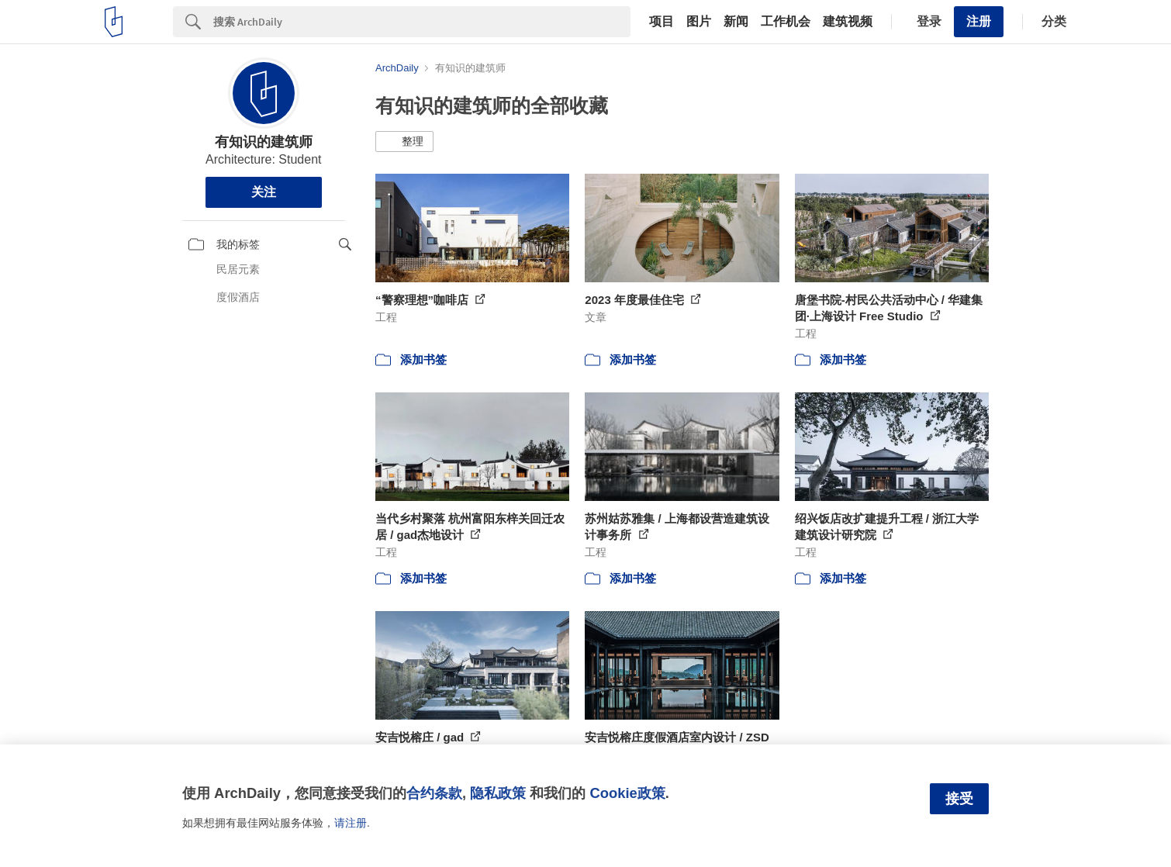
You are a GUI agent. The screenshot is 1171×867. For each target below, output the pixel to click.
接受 (959, 799)
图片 (698, 22)
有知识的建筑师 (264, 142)
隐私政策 (498, 793)
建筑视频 (847, 22)
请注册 (350, 823)
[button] (404, 142)
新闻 (736, 22)
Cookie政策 (627, 793)
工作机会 (785, 22)
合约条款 (434, 793)
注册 (978, 21)
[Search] (421, 21)
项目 (661, 22)
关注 (263, 192)
